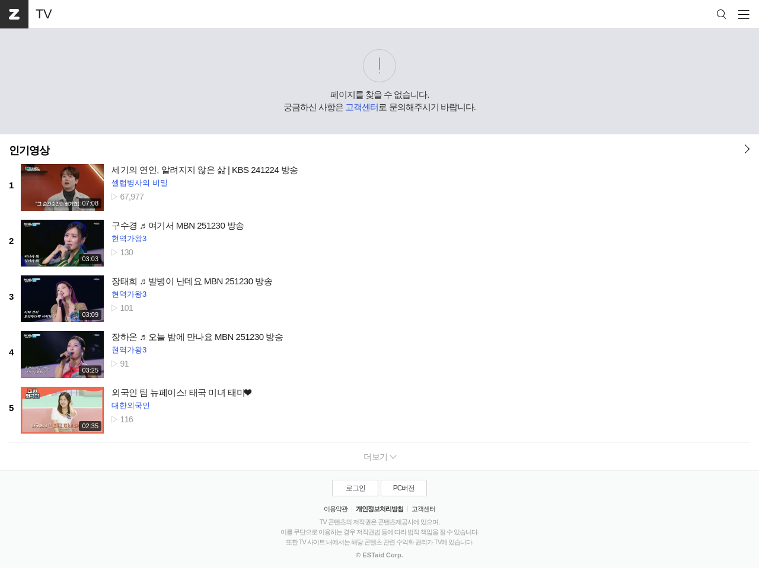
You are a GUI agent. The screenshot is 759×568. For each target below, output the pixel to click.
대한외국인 (130, 405)
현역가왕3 (128, 238)
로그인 (355, 488)
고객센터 (361, 107)
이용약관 (335, 508)
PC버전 (404, 488)
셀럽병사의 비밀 (139, 182)
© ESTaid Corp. (379, 555)
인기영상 (29, 150)
